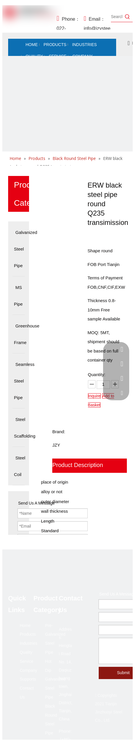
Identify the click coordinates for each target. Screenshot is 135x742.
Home (25, 625)
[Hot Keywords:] (127, 16)
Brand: (58, 431)
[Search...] (116, 16)
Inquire (94, 396)
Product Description (77, 465)
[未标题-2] (67, 121)
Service (26, 661)
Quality (26, 652)
